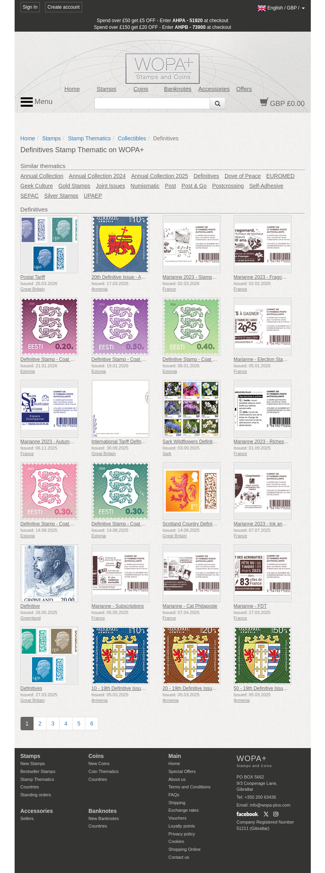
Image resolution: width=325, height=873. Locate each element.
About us (177, 779)
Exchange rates (184, 810)
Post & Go (194, 186)
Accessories (213, 89)
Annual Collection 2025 (159, 176)
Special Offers (182, 771)
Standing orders (36, 794)
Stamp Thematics (89, 138)
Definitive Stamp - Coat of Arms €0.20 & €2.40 (69, 359)
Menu (37, 102)
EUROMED (280, 176)
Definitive (30, 606)
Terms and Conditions (189, 786)
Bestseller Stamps (38, 771)
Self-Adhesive (266, 186)
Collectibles (132, 138)
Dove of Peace (243, 176)
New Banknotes (103, 818)
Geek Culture (37, 186)
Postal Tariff (33, 277)
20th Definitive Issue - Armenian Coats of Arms (141, 277)
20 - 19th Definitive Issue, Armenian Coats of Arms (216, 688)
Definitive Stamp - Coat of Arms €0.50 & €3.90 (140, 359)
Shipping (177, 802)
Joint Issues (110, 186)
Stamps (106, 89)
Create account (63, 7)
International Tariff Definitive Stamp (128, 441)
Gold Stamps (74, 186)
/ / (281, 8)
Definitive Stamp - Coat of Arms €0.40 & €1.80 (211, 359)
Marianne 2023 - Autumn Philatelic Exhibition (68, 441)
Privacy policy (182, 833)
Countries (30, 786)
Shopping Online (185, 849)
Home (72, 89)
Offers (244, 89)
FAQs (174, 794)
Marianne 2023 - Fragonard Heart (269, 277)
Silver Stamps (61, 196)
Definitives (206, 176)
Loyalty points (182, 826)
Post (170, 186)
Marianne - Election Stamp (261, 359)
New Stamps (33, 763)
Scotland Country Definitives (192, 524)
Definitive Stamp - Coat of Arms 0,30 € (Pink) (68, 524)
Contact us (179, 857)
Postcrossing (228, 186)
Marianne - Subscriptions (118, 606)
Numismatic (145, 186)
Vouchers (178, 818)
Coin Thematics (103, 771)
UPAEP (93, 196)
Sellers (27, 818)
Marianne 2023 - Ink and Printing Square (276, 524)
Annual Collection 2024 (97, 176)
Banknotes (177, 89)
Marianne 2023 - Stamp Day (192, 277)
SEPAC (30, 196)
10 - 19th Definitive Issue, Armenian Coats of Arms (144, 688)
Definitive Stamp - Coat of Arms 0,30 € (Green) (141, 524)
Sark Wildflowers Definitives (192, 441)
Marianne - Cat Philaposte (190, 606)
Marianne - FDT (250, 606)
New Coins (98, 763)
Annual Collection (42, 176)
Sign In (30, 7)
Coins (140, 89)
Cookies (176, 841)
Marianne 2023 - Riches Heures (267, 441)
